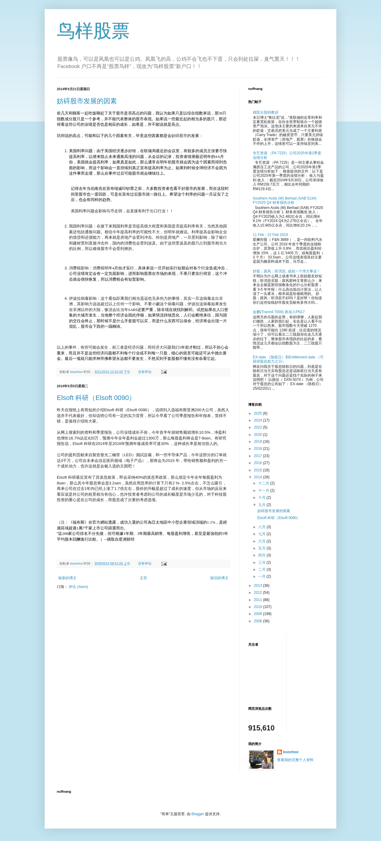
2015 (258, 470)
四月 (262, 555)
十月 (262, 497)
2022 (258, 427)
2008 (258, 621)
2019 (258, 441)
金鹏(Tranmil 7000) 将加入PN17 (279, 312)
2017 (258, 456)
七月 (262, 534)
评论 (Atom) (78, 587)
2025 (258, 413)
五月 (262, 548)
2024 (258, 420)
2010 (258, 607)
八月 (262, 527)
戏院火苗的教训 (265, 112)
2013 (258, 585)
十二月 (264, 483)
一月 (262, 576)
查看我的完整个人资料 (295, 760)
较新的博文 (67, 578)
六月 (262, 541)
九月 (262, 505)
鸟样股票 (93, 31)
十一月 (264, 490)
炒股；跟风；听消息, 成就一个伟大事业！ (287, 271)
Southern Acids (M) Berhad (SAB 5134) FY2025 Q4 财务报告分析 (284, 200)
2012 (258, 592)
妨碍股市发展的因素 (87, 101)
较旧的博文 (219, 578)
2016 (258, 463)
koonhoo (291, 752)
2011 (258, 600)
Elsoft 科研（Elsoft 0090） (96, 398)
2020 (258, 434)
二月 (262, 569)
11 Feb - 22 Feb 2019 (270, 235)
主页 (143, 578)
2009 (258, 614)
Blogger (197, 814)
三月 (262, 562)
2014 (258, 477)
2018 (258, 448)
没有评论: (145, 372)
